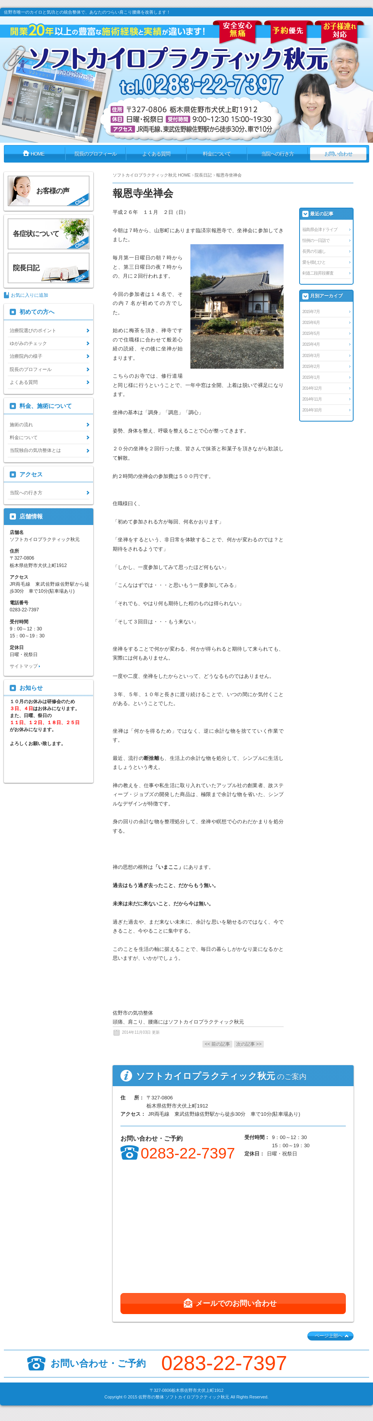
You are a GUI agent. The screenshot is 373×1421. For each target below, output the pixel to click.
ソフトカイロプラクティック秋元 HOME (151, 175)
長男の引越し (314, 251)
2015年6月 (311, 322)
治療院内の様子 (26, 356)
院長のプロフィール (31, 369)
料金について (24, 437)
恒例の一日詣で (315, 240)
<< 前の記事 (217, 1044)
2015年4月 (311, 344)
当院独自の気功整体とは (35, 450)
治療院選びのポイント (33, 330)
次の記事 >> (248, 1044)
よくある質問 (24, 382)
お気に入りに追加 (29, 295)
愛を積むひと (314, 262)
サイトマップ (24, 666)
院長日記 (203, 175)
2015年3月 (311, 355)
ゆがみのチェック (28, 343)
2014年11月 (312, 399)
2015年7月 (311, 311)
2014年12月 (312, 388)
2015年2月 (311, 366)
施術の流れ (21, 424)
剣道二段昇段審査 (317, 273)
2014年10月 (312, 410)
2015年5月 (311, 333)
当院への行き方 (26, 492)
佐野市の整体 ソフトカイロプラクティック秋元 (183, 1397)
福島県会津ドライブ (319, 229)
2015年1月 (311, 377)
